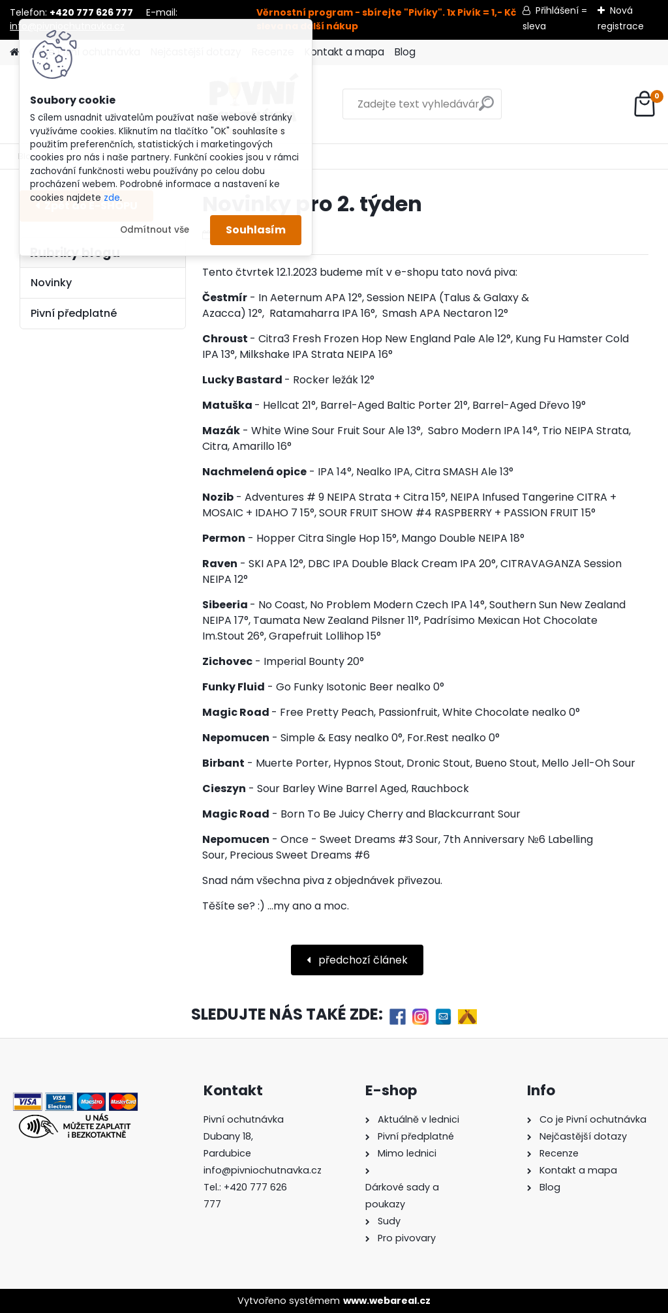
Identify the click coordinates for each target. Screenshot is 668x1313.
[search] (426, 108)
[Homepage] (14, 52)
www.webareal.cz (387, 1300)
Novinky (51, 282)
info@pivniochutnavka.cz (263, 1170)
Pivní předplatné (74, 313)
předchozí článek (362, 959)
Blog (405, 52)
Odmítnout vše (154, 230)
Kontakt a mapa (344, 52)
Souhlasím (256, 229)
